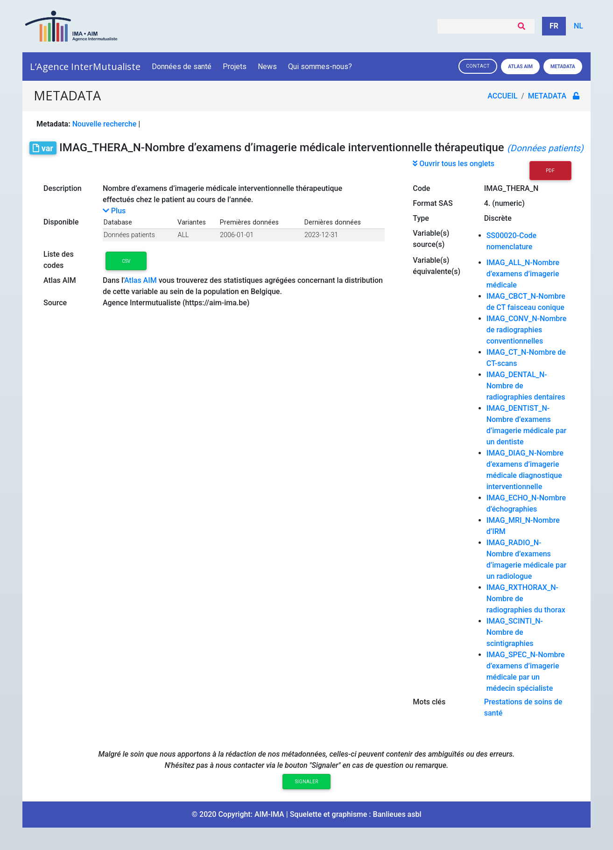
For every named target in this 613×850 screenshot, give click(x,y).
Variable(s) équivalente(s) (436, 266)
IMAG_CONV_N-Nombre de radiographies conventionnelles (526, 329)
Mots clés (429, 701)
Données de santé (181, 66)
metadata (548, 95)
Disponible (60, 222)
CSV (126, 261)
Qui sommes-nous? (320, 66)
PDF (550, 170)
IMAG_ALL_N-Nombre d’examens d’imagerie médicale (523, 273)
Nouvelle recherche (104, 123)
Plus (114, 210)
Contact (478, 66)
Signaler (306, 782)
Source (55, 302)
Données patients (129, 235)
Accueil (503, 95)
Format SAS (432, 203)
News (267, 66)
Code (421, 188)
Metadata (562, 66)
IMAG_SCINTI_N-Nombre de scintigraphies (514, 632)
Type (421, 218)
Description (62, 188)
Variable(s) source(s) (431, 239)
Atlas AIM (520, 66)
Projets (235, 66)
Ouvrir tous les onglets (453, 163)
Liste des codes (58, 260)
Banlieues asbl (397, 814)
